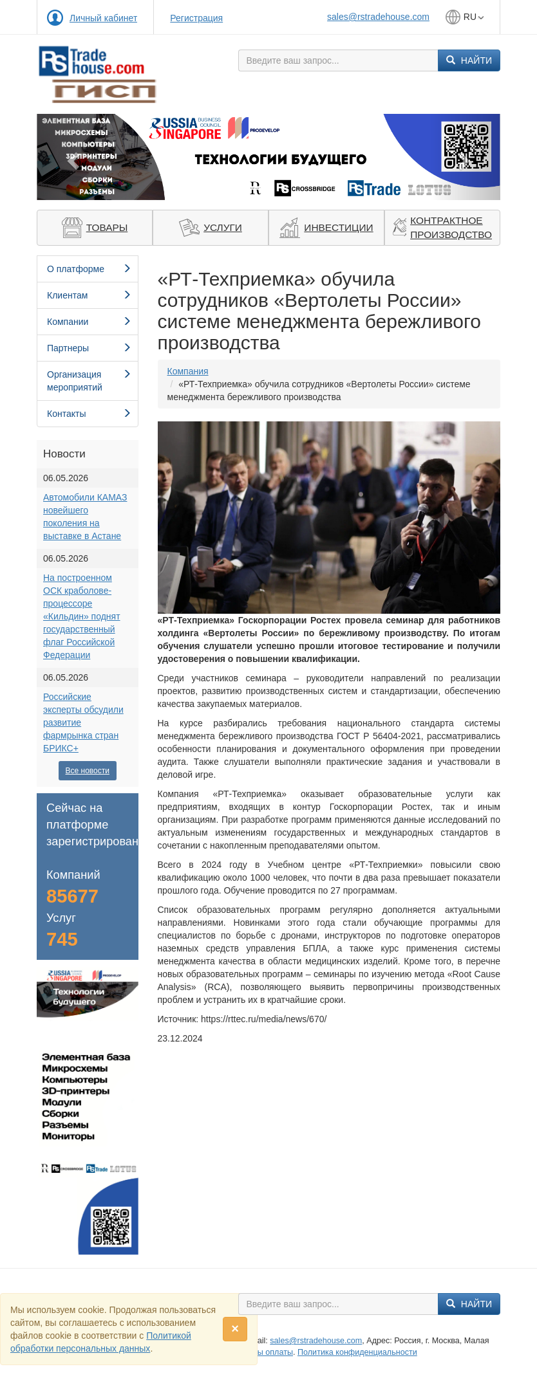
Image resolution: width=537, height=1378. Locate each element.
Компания (188, 371)
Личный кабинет (103, 18)
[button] (71, 156)
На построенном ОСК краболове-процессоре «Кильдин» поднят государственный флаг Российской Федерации (81, 616)
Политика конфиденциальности (357, 1352)
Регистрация (196, 18)
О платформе (89, 269)
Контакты (89, 414)
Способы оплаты (261, 1352)
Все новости (87, 770)
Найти (469, 60)
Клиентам (89, 295)
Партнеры (89, 348)
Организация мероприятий (89, 380)
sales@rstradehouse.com (378, 17)
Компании (89, 322)
